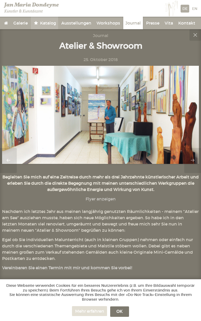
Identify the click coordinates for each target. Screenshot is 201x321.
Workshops (108, 23)
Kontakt (186, 23)
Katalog (47, 23)
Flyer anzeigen (101, 198)
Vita (169, 23)
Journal (133, 23)
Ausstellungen (76, 23)
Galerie (20, 23)
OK (119, 311)
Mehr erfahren (89, 311)
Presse (152, 23)
